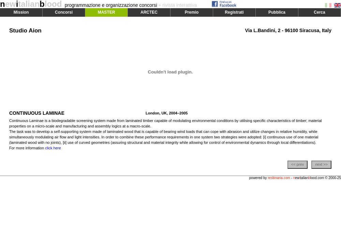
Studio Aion (25, 30)
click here (53, 148)
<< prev (297, 164)
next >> (321, 164)
